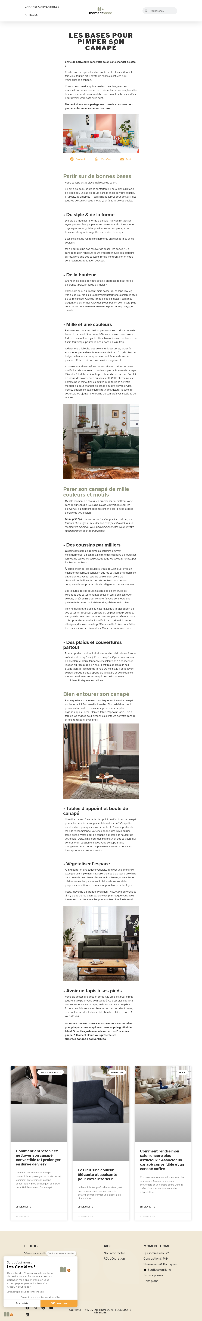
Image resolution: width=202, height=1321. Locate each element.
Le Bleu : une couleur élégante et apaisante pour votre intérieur (97, 1174)
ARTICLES (31, 14)
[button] (78, 159)
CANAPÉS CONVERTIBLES (42, 6)
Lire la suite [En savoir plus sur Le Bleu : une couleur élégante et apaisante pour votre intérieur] (85, 1206)
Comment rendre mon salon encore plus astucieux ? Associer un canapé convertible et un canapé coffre (162, 1160)
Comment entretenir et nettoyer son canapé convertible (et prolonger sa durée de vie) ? (38, 1158)
